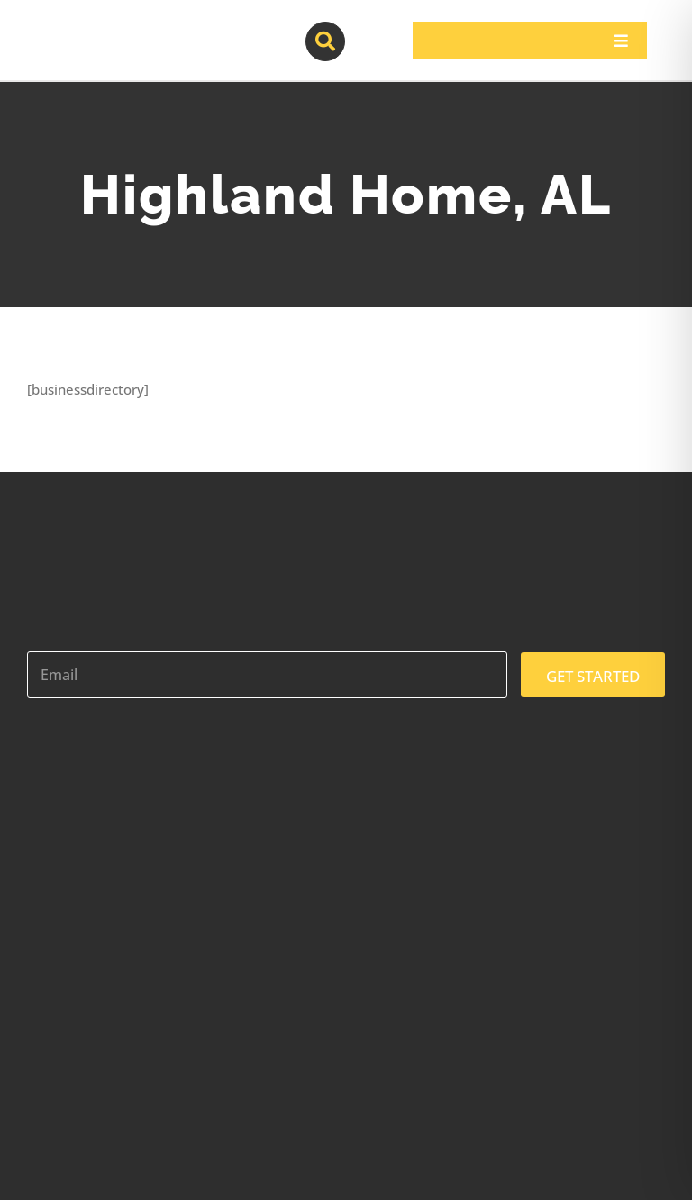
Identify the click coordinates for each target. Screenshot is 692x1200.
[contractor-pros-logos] (122, 29)
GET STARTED (593, 676)
